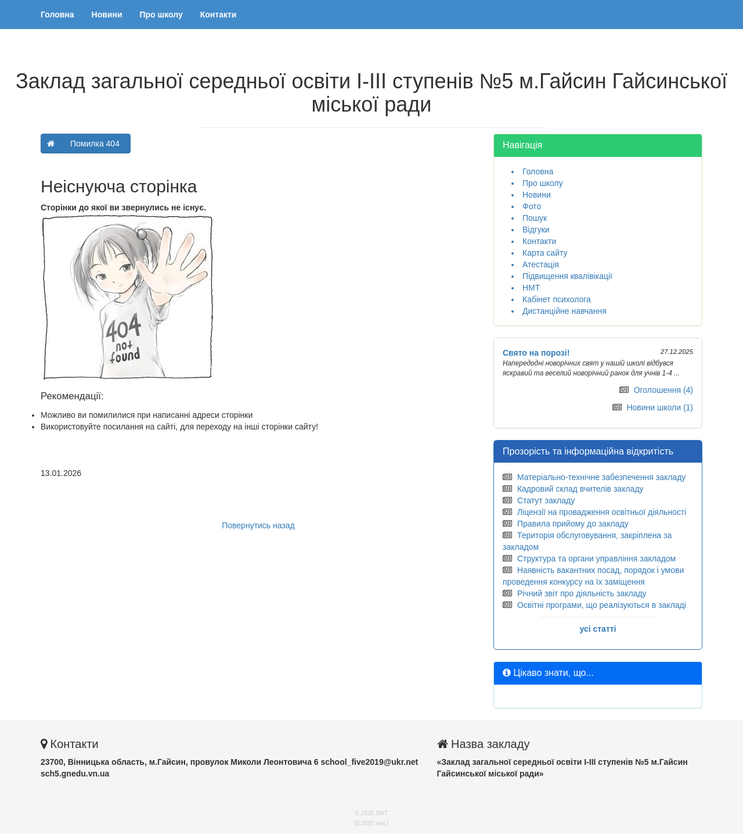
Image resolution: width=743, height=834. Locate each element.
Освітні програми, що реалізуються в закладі (601, 605)
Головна (57, 14)
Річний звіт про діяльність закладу (582, 593)
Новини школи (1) (659, 407)
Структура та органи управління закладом (596, 558)
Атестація (540, 264)
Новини (107, 14)
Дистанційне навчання (564, 311)
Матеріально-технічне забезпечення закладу (601, 477)
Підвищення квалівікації (567, 276)
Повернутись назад (258, 525)
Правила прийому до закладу (573, 523)
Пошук (534, 218)
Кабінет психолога (556, 299)
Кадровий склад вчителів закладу (580, 488)
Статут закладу (546, 500)
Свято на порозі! (536, 352)
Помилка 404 (95, 143)
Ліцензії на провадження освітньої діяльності (602, 512)
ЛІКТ (382, 813)
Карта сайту (545, 252)
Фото (531, 206)
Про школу (161, 14)
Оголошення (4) (663, 390)
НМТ (531, 287)
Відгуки (536, 229)
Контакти (218, 14)
